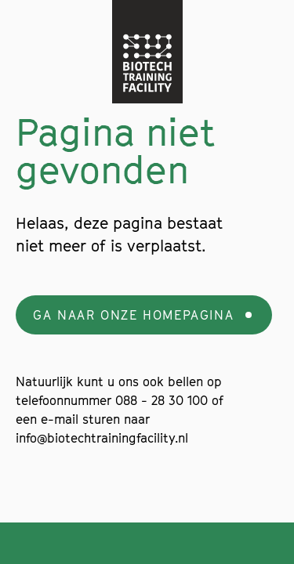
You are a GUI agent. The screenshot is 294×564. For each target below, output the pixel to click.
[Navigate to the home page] (147, 51)
